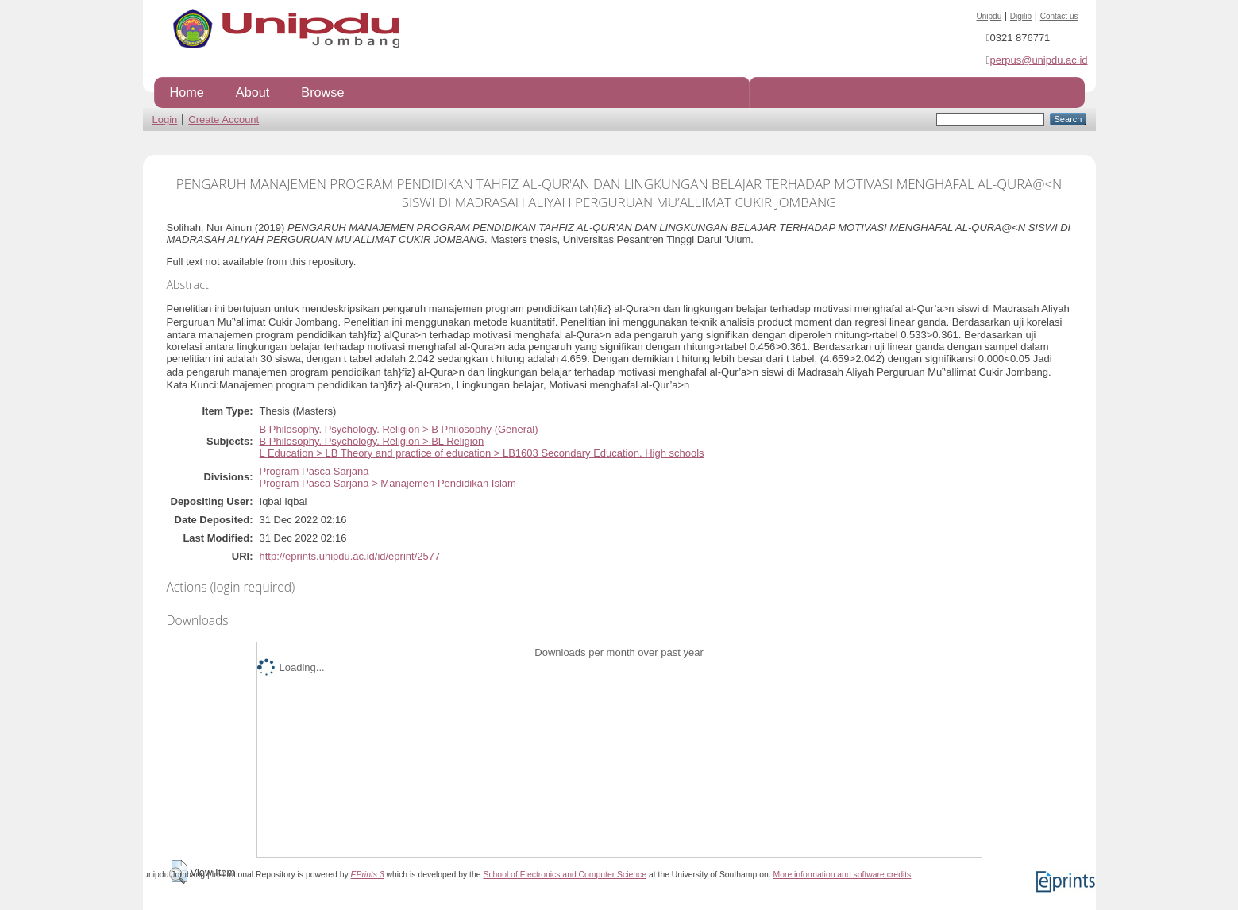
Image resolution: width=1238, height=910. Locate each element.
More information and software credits (842, 874)
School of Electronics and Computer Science (564, 874)
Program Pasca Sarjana (314, 471)
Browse (322, 92)
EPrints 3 (367, 874)
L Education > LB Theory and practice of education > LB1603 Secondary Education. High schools (482, 453)
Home (187, 92)
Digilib (1021, 16)
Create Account (223, 119)
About (252, 92)
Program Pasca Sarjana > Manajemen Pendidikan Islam (388, 483)
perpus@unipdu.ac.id (1038, 60)
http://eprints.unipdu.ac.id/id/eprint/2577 (350, 556)
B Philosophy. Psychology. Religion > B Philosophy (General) (399, 429)
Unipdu (989, 16)
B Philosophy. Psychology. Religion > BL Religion (372, 441)
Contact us (1059, 16)
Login (165, 119)
